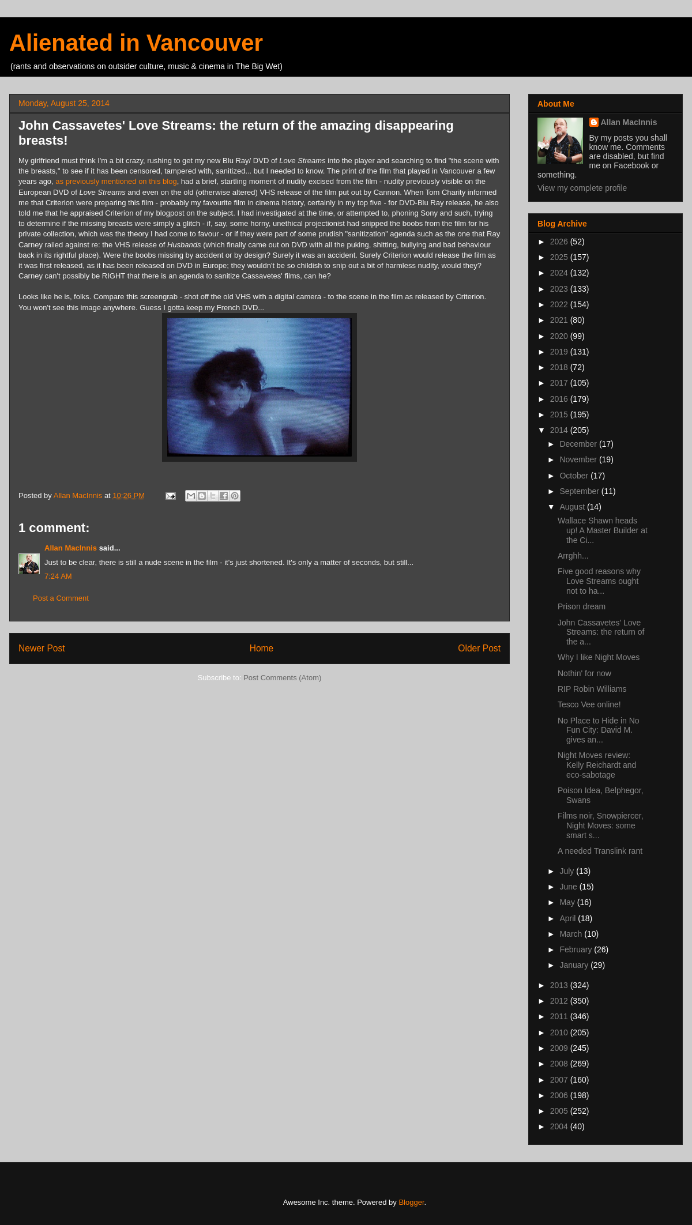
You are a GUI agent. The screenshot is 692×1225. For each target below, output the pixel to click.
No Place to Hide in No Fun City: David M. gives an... (599, 730)
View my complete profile (582, 188)
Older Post (479, 648)
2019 (560, 351)
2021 (560, 320)
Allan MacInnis (70, 548)
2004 (560, 1126)
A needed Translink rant (600, 850)
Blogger (411, 1202)
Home (262, 648)
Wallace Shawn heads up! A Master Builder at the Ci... (603, 530)
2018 (560, 367)
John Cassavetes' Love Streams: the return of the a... (601, 632)
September (580, 491)
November (579, 459)
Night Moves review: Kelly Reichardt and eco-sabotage (597, 765)
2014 (560, 430)
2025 (560, 257)
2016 (560, 399)
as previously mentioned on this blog (115, 181)
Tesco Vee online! (589, 704)
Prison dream (582, 606)
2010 (560, 1032)
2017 (560, 382)
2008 (560, 1063)
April (568, 918)
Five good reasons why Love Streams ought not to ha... (599, 581)
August (572, 506)
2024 (560, 272)
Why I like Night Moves (599, 657)
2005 (560, 1110)
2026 (560, 241)
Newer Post (41, 648)
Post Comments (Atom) (282, 677)
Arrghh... (573, 555)
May (568, 902)
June (569, 886)
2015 (560, 414)
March (571, 933)
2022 (560, 304)
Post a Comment (61, 598)
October (575, 475)
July (567, 871)
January (575, 965)
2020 (560, 336)
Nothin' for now (584, 673)
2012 (560, 1000)
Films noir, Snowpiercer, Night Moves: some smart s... (601, 825)
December (579, 443)
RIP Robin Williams (592, 688)
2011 (560, 1016)
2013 (560, 985)
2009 (560, 1048)
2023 (560, 288)
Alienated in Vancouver (136, 42)
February (576, 949)
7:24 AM (58, 576)
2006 (560, 1095)
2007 (560, 1079)
